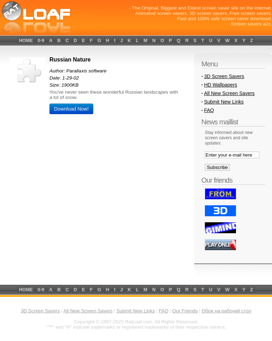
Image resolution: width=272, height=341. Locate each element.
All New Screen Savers (229, 93)
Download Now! (71, 109)
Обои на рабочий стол (226, 310)
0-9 (40, 40)
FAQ (209, 110)
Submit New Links (224, 102)
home (26, 40)
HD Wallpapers (220, 85)
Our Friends (185, 310)
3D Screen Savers (224, 76)
